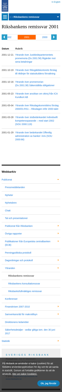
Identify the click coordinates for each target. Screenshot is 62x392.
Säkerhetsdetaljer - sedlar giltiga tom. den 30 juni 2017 (30, 331)
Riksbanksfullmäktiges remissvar (25, 291)
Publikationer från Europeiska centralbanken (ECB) (27, 243)
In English (56, 1)
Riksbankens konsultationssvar (24, 283)
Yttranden (10, 268)
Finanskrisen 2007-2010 (17, 306)
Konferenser (11, 299)
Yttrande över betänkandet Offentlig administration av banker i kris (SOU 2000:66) (33, 136)
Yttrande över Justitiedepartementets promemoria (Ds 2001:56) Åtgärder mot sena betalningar (35, 58)
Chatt (7, 210)
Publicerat (7, 179)
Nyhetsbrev (11, 202)
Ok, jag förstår (48, 383)
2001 (26, 37)
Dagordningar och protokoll (19, 260)
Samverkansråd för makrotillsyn (21, 314)
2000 (44, 37)
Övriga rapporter (13, 233)
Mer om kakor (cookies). (24, 374)
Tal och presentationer (16, 218)
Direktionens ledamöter (17, 322)
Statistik (6, 341)
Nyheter (9, 195)
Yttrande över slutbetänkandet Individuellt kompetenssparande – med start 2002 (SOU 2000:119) (36, 121)
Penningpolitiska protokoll (18, 252)
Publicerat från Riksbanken (19, 226)
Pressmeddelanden (15, 187)
